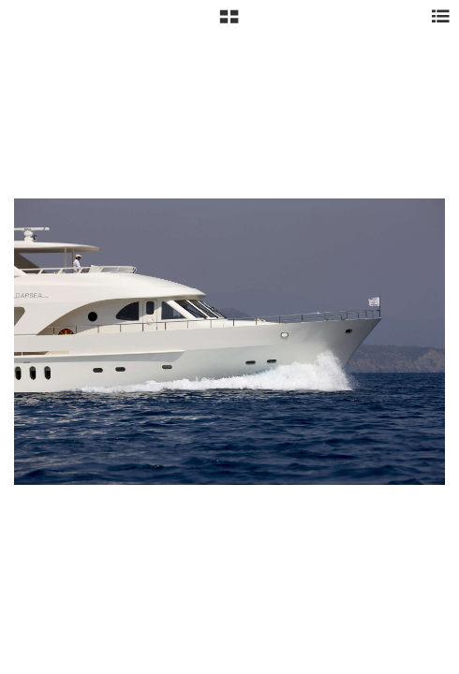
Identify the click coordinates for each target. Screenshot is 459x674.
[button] (229, 23)
